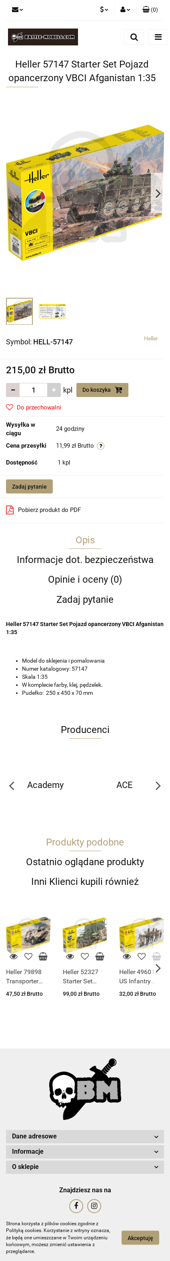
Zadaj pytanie (29, 486)
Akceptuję (140, 1238)
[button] (150, 10)
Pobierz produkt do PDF (43, 510)
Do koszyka (102, 390)
